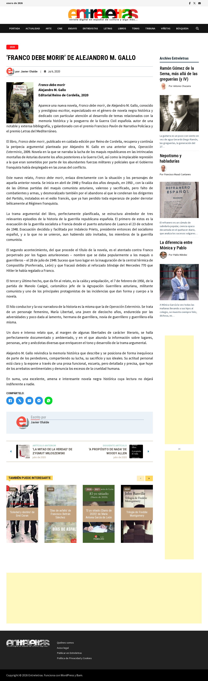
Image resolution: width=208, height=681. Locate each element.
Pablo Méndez (180, 254)
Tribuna (150, 28)
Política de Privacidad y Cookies (74, 658)
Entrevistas (90, 28)
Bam (79, 675)
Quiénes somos (65, 642)
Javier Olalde (29, 71)
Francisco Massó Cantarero (177, 174)
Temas (136, 28)
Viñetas (165, 28)
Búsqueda (182, 28)
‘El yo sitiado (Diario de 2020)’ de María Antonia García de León (99, 514)
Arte (49, 28)
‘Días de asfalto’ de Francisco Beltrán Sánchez (60, 514)
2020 (12, 47)
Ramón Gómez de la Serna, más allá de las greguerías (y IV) (179, 74)
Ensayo (72, 28)
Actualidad (33, 28)
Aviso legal (63, 647)
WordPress (67, 675)
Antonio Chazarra (182, 86)
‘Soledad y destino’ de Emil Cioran (22, 513)
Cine (59, 28)
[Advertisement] (179, 390)
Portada (14, 28)
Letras (108, 28)
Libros (122, 28)
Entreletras (35, 675)
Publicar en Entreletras (69, 653)
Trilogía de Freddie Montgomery (136, 513)
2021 (97, 489)
